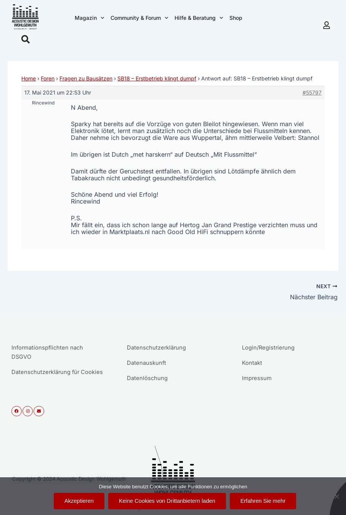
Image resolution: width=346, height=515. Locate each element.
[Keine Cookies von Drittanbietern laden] (336, 496)
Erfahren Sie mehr (262, 501)
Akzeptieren (79, 501)
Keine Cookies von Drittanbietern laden (167, 501)
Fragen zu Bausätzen (85, 78)
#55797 (312, 92)
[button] (25, 39)
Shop (235, 17)
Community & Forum (139, 18)
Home (28, 78)
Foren (47, 78)
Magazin (89, 18)
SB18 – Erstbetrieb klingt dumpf (156, 78)
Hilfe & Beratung (199, 18)
